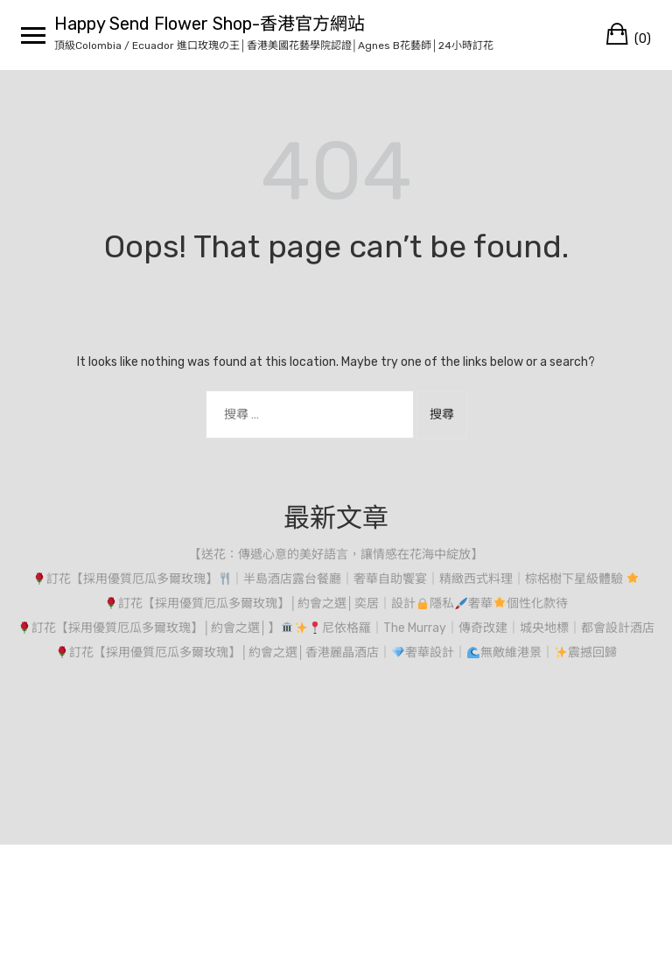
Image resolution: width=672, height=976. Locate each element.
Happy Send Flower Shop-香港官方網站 (209, 23)
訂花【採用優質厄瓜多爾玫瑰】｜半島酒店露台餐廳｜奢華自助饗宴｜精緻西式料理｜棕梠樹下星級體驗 (336, 579)
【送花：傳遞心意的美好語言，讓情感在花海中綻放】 (336, 554)
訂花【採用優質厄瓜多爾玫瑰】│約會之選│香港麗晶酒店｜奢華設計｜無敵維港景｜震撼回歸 (336, 652)
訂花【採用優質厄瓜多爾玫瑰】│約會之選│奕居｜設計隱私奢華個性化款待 (336, 603)
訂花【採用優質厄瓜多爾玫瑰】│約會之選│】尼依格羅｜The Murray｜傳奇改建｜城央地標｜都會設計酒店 (336, 628)
